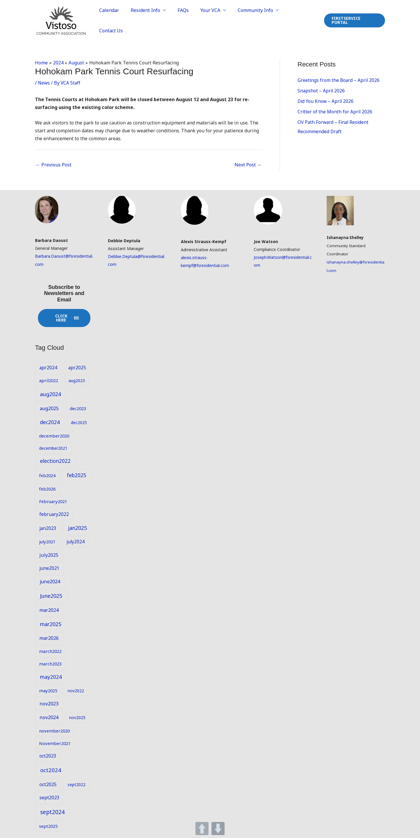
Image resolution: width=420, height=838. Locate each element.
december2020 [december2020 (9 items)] (54, 435)
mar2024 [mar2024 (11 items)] (49, 609)
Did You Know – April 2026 (326, 100)
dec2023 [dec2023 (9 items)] (78, 407)
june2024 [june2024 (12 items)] (50, 580)
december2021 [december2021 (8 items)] (53, 447)
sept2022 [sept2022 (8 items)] (76, 784)
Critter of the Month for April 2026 (335, 111)
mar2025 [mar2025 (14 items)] (50, 623)
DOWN (218, 828)
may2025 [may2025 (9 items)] (48, 690)
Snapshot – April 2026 (322, 90)
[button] (354, 20)
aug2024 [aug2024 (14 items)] (50, 393)
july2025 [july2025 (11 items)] (48, 554)
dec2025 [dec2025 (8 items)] (79, 422)
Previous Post (53, 164)
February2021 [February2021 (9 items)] (53, 501)
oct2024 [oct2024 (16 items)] (50, 769)
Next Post (248, 164)
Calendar (120, 20)
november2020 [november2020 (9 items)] (54, 730)
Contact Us (301, 20)
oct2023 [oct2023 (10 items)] (47, 755)
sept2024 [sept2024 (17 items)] (52, 811)
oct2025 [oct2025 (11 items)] (48, 784)
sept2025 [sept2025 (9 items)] (48, 825)
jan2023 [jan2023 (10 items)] (47, 527)
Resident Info (153, 20)
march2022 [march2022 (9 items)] (50, 650)
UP (202, 828)
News (44, 82)
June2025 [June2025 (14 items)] (51, 595)
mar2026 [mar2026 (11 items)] (49, 637)
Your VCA (214, 20)
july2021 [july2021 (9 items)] (47, 541)
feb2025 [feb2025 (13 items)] (76, 474)
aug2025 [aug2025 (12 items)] (49, 407)
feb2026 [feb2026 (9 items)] (47, 488)
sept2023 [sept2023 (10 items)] (49, 796)
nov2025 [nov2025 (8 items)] (77, 717)
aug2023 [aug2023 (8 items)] (77, 380)
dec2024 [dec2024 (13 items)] (50, 421)
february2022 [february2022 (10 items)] (54, 513)
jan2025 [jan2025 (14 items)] (77, 527)
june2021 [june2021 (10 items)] (49, 567)
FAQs (189, 20)
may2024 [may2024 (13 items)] (51, 676)
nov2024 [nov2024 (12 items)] (49, 716)
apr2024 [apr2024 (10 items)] (48, 366)
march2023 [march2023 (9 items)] (50, 663)
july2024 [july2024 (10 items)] (75, 541)
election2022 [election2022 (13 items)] (55, 460)
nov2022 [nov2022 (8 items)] (76, 690)
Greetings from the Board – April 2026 (339, 79)
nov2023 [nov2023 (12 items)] (49, 702)
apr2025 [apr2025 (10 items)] (77, 366)
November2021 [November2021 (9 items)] (55, 742)
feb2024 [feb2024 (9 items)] (47, 475)
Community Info (256, 20)
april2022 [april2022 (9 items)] (48, 380)
